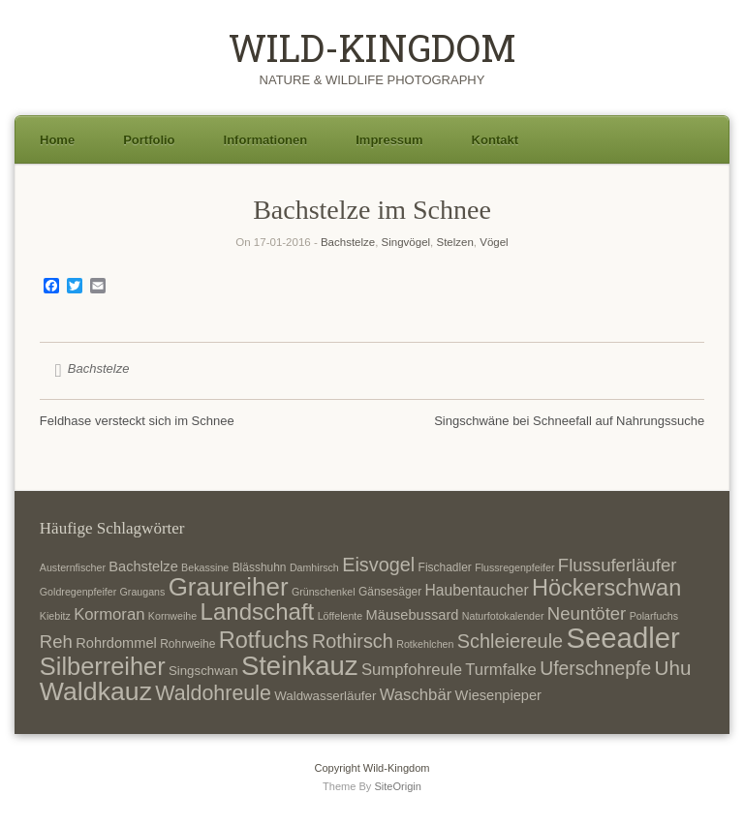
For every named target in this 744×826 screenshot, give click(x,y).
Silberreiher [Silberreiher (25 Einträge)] (103, 666)
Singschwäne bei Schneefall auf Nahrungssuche (569, 420)
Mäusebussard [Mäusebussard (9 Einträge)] (412, 615)
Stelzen (454, 242)
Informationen (266, 140)
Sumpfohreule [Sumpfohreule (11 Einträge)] (411, 669)
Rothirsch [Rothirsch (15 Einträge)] (352, 641)
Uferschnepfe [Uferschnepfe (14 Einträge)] (595, 668)
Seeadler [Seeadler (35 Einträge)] (622, 638)
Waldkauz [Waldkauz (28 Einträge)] (96, 691)
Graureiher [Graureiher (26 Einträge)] (229, 586)
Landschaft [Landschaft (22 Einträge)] (258, 611)
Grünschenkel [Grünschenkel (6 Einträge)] (324, 591)
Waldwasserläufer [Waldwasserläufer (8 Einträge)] (325, 695)
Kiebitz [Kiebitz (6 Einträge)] (55, 616)
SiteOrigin (397, 786)
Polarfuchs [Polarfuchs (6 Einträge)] (654, 616)
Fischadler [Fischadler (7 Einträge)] (445, 567)
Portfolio (148, 140)
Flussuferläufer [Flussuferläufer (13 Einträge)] (617, 565)
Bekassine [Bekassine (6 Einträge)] (205, 567)
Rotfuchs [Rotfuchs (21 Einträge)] (264, 640)
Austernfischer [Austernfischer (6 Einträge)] (73, 567)
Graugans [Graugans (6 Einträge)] (143, 591)
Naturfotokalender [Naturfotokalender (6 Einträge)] (503, 616)
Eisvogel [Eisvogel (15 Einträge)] (378, 564)
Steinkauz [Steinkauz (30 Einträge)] (299, 666)
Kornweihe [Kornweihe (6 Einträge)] (172, 616)
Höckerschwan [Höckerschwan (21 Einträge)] (606, 587)
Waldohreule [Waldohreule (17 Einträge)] (213, 693)
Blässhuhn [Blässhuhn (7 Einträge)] (259, 567)
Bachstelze (348, 242)
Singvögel (406, 242)
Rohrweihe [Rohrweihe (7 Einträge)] (187, 644)
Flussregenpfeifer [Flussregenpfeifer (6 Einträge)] (514, 567)
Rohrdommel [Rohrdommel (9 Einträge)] (116, 643)
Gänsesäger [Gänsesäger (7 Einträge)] (389, 591)
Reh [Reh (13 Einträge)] (56, 641)
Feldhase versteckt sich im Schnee (137, 420)
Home (57, 140)
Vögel (494, 242)
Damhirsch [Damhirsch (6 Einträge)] (314, 567)
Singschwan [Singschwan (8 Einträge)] (203, 670)
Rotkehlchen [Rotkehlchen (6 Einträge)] (424, 644)
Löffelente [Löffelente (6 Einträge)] (340, 616)
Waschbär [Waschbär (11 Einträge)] (416, 695)
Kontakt (495, 140)
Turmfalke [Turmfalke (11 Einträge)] (501, 669)
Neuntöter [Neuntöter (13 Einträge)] (586, 613)
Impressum (389, 140)
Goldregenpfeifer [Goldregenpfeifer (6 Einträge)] (78, 591)
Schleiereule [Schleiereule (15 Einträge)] (510, 641)
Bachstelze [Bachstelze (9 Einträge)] (142, 566)
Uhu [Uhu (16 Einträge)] (673, 668)
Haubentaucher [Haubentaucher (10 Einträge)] (477, 590)
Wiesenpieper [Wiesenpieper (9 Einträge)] (498, 695)
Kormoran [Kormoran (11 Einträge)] (109, 614)
